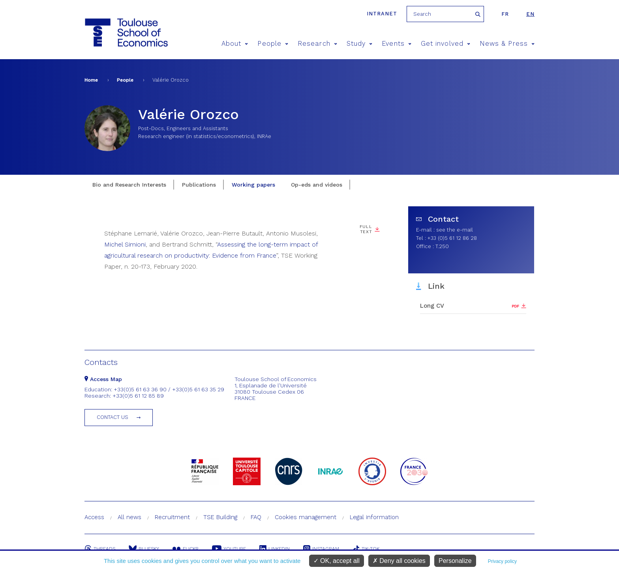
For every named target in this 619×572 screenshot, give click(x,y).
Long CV (432, 305)
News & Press (507, 43)
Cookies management (305, 517)
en (530, 14)
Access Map (103, 379)
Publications (199, 184)
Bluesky (144, 548)
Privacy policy (502, 561)
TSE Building (220, 517)
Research (317, 43)
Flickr (186, 548)
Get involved (445, 43)
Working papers (253, 184)
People (272, 43)
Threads (99, 548)
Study (360, 43)
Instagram (321, 548)
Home (91, 80)
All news (129, 517)
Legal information (374, 517)
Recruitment (172, 517)
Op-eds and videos (316, 184)
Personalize (455, 560)
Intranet (382, 14)
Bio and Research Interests (129, 184)
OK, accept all (336, 560)
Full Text (366, 229)
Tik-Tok (366, 548)
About (234, 43)
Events (396, 43)
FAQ (256, 517)
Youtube (229, 548)
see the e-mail (454, 230)
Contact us (112, 417)
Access (94, 517)
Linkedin (274, 548)
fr (505, 14)
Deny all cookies (399, 560)
